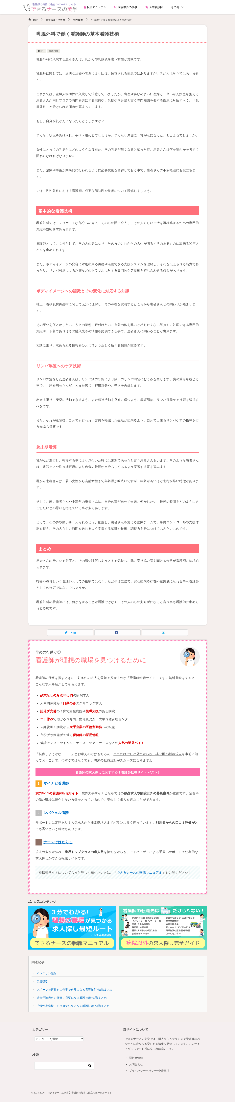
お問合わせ (136, 1064)
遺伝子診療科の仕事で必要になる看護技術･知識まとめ (72, 997)
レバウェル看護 (56, 813)
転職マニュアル (95, 7)
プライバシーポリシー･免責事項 (149, 1070)
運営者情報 (136, 1057)
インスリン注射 (47, 973)
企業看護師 (154, 7)
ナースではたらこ (58, 842)
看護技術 (54, 51)
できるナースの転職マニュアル (139, 872)
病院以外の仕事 (125, 7)
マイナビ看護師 (56, 783)
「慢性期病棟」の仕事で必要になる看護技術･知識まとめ (73, 1005)
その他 (175, 7)
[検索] (64, 1066)
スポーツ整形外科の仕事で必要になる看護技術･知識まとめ (74, 989)
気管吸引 (42, 981)
